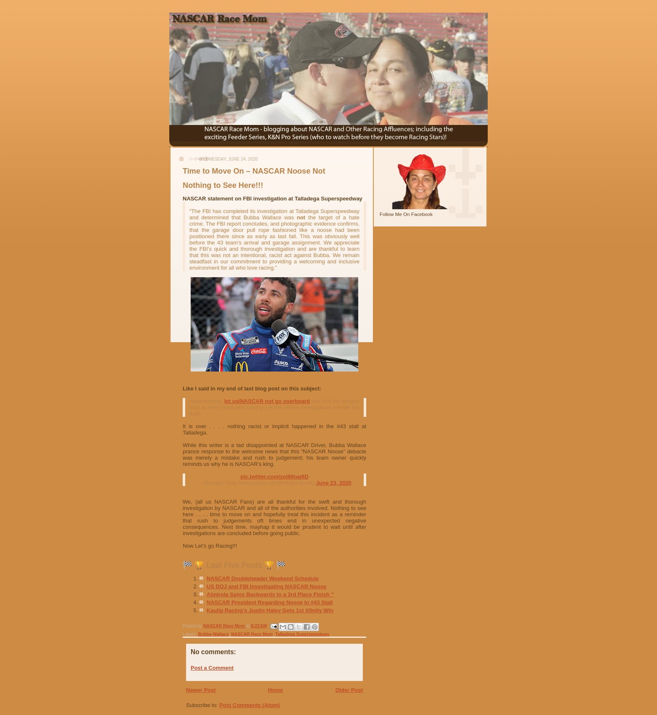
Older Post (349, 690)
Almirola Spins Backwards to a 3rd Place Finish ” (270, 594)
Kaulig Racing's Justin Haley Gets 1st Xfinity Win (270, 610)
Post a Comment (212, 668)
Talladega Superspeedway (302, 634)
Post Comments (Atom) (250, 705)
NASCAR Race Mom (252, 634)
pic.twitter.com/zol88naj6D (275, 476)
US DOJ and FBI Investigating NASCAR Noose (266, 586)
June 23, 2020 (334, 483)
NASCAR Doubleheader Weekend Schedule (263, 578)
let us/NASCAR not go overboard (267, 401)
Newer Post (201, 690)
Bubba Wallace (213, 634)
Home (275, 690)
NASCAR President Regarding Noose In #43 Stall (270, 602)
